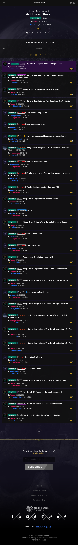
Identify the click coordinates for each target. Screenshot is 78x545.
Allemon (13, 295)
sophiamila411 (16, 106)
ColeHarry (14, 181)
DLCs (29, 211)
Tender (35, 22)
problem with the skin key (38, 292)
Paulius (12, 214)
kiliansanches (15, 83)
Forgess (14, 130)
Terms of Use (39, 491)
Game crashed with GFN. (37, 162)
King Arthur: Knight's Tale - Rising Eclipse (44, 64)
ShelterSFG (15, 204)
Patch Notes (22, 148)
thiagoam (13, 128)
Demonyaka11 (15, 165)
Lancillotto (14, 372)
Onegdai (13, 249)
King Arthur (35, 18)
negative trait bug (34, 357)
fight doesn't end (33, 246)
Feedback (21, 136)
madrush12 (14, 179)
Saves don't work (33, 369)
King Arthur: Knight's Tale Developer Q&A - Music (48, 101)
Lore (19, 415)
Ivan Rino (14, 286)
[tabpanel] (39, 20)
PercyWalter (15, 309)
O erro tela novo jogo (35, 125)
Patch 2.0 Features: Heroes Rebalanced (44, 392)
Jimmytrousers (16, 116)
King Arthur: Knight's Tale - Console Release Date (44, 381)
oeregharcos (15, 118)
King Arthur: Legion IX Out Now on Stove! (40, 199)
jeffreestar (14, 69)
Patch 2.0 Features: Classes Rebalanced (44, 404)
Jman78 (13, 237)
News (45, 18)
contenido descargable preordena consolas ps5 (46, 136)
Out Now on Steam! (39, 14)
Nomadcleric (15, 274)
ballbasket (14, 374)
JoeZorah (14, 323)
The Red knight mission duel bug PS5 (42, 187)
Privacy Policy (39, 496)
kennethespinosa (17, 397)
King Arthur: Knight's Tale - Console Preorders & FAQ (46, 281)
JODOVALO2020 (16, 139)
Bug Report (21, 113)
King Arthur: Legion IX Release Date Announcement (45, 269)
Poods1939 (15, 262)
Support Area (22, 210)
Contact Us (39, 501)
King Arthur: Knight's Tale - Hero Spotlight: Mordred (45, 304)
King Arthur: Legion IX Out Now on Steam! (41, 90)
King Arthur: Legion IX (39, 11)
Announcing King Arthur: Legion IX (38, 257)
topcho (12, 190)
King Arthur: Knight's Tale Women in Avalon (41, 416)
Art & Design (22, 75)
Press (39, 486)
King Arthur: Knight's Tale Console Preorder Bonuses (46, 222)
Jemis (13, 421)
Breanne (14, 141)
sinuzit (12, 360)
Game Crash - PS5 (34, 234)
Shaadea (33, 25)
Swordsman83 (16, 351)
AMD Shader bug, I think (36, 113)
